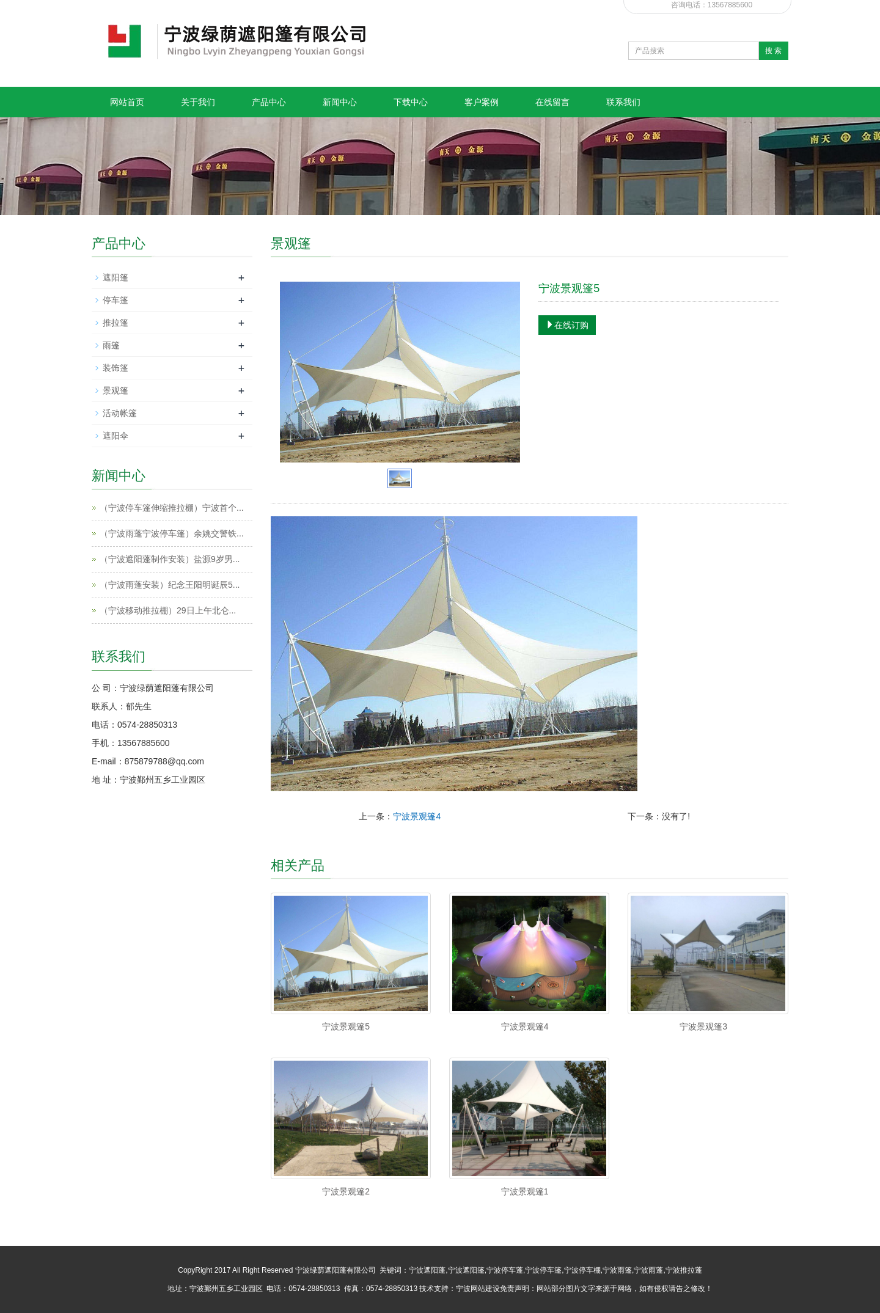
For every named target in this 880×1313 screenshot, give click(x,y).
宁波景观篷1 (525, 1191)
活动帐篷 (120, 413)
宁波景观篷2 (346, 1191)
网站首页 (127, 102)
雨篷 (111, 345)
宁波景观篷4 (417, 816)
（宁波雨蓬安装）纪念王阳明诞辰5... (170, 585)
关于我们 (198, 102)
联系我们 (623, 102)
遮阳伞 (115, 436)
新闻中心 (340, 102)
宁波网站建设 (478, 1288)
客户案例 (481, 102)
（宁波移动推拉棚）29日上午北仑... (168, 610)
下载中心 (411, 102)
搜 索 (773, 50)
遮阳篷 (115, 277)
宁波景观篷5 (346, 1026)
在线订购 (567, 325)
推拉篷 (115, 322)
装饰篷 (115, 368)
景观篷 (115, 390)
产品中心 (269, 102)
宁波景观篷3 (703, 1026)
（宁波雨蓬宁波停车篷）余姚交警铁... (172, 533)
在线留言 (552, 102)
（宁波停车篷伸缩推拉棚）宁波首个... (172, 508)
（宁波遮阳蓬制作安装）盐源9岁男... (170, 559)
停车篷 (115, 300)
